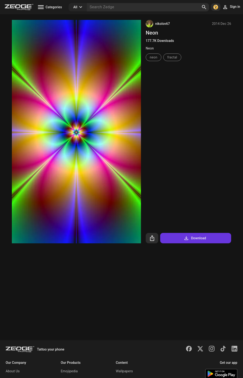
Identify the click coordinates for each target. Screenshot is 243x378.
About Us (13, 371)
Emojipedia (69, 371)
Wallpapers (124, 371)
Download (194, 238)
